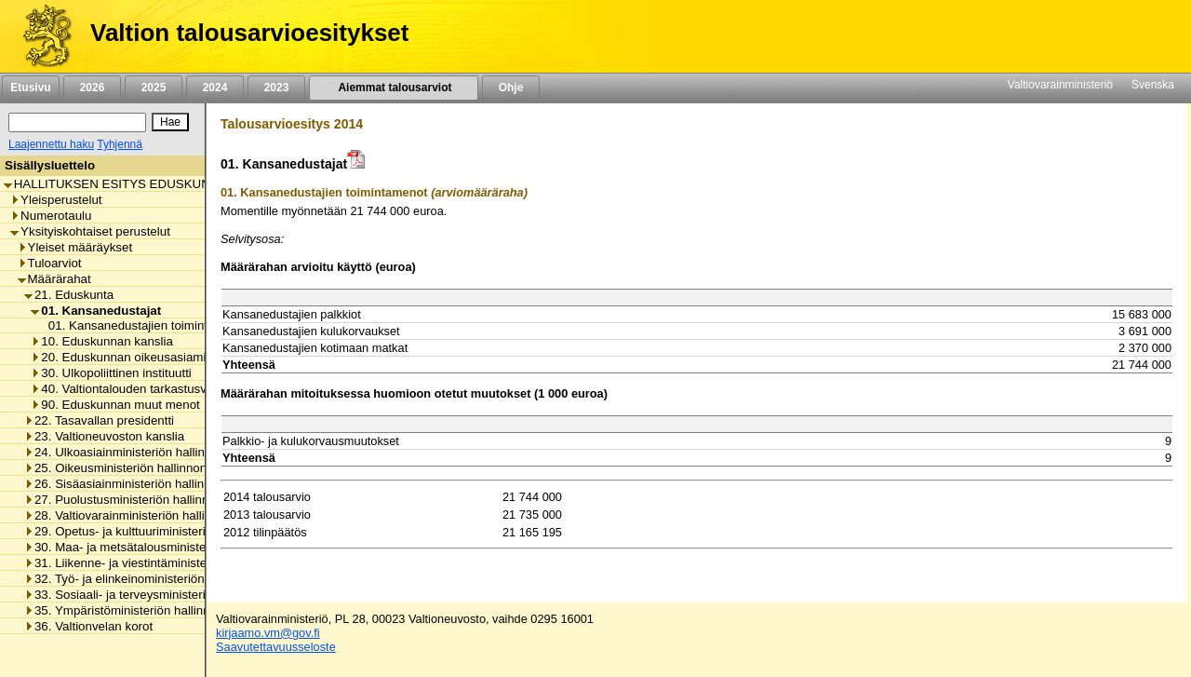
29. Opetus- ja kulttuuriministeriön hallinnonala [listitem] (156, 531)
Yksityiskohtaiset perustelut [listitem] (90, 231)
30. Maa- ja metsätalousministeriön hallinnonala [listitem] (160, 547)
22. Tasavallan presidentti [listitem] (99, 420)
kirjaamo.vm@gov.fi (268, 633)
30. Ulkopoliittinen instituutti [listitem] (111, 373)
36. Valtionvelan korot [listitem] (88, 626)
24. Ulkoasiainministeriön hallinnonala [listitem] (133, 452)
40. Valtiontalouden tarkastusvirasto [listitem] (133, 389)
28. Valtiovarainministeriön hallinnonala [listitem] (136, 515)
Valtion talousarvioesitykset (249, 33)
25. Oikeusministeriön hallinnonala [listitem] (123, 468)
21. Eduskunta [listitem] (69, 295)
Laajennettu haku (51, 144)
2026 (92, 87)
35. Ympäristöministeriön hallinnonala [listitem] (132, 610)
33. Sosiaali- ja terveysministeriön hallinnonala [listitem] (156, 595)
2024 (215, 87)
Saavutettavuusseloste (276, 647)
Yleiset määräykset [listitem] (75, 247)
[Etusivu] (40, 36)
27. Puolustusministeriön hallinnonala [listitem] (131, 500)
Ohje (510, 87)
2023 (276, 87)
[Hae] (170, 122)
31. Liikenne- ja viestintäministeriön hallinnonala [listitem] (160, 563)
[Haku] (77, 122)
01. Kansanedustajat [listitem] (96, 311)
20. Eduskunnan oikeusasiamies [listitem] (125, 357)
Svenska (1152, 84)
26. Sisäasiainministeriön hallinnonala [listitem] (132, 484)
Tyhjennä (119, 144)
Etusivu (30, 87)
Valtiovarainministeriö (1060, 84)
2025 (153, 87)
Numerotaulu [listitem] (50, 216)
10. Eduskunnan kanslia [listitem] (102, 341)
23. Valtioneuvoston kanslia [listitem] (104, 436)
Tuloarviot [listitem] (50, 263)
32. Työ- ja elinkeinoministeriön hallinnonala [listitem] (149, 579)
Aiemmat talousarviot (393, 87)
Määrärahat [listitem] (54, 279)
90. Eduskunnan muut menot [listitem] (115, 405)
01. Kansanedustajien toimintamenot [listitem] (143, 325)
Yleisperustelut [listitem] (55, 200)
